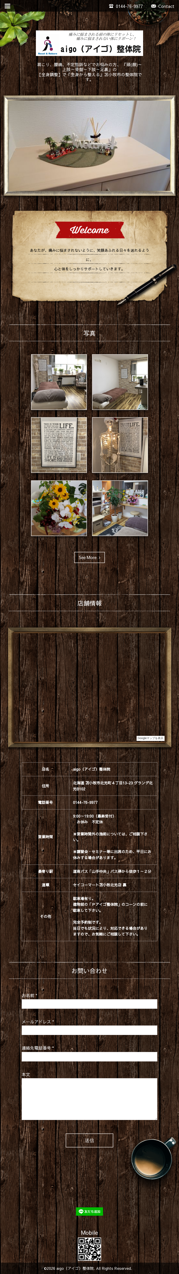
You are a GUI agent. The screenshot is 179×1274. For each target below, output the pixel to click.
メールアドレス (38, 1022)
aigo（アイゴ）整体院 (75, 1268)
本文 (26, 1074)
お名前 (29, 995)
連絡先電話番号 (38, 1048)
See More (89, 557)
